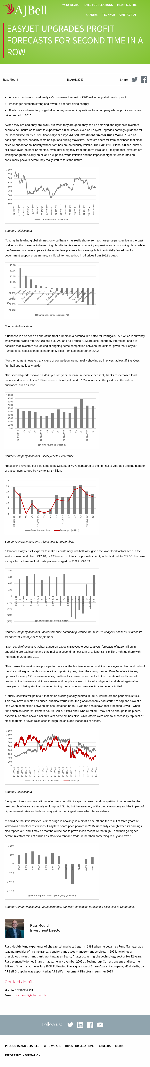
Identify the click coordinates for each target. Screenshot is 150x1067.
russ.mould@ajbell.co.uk (29, 995)
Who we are (70, 5)
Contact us (128, 14)
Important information (22, 1055)
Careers (92, 14)
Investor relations (98, 5)
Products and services (22, 1046)
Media (119, 1046)
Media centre (127, 5)
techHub (108, 14)
